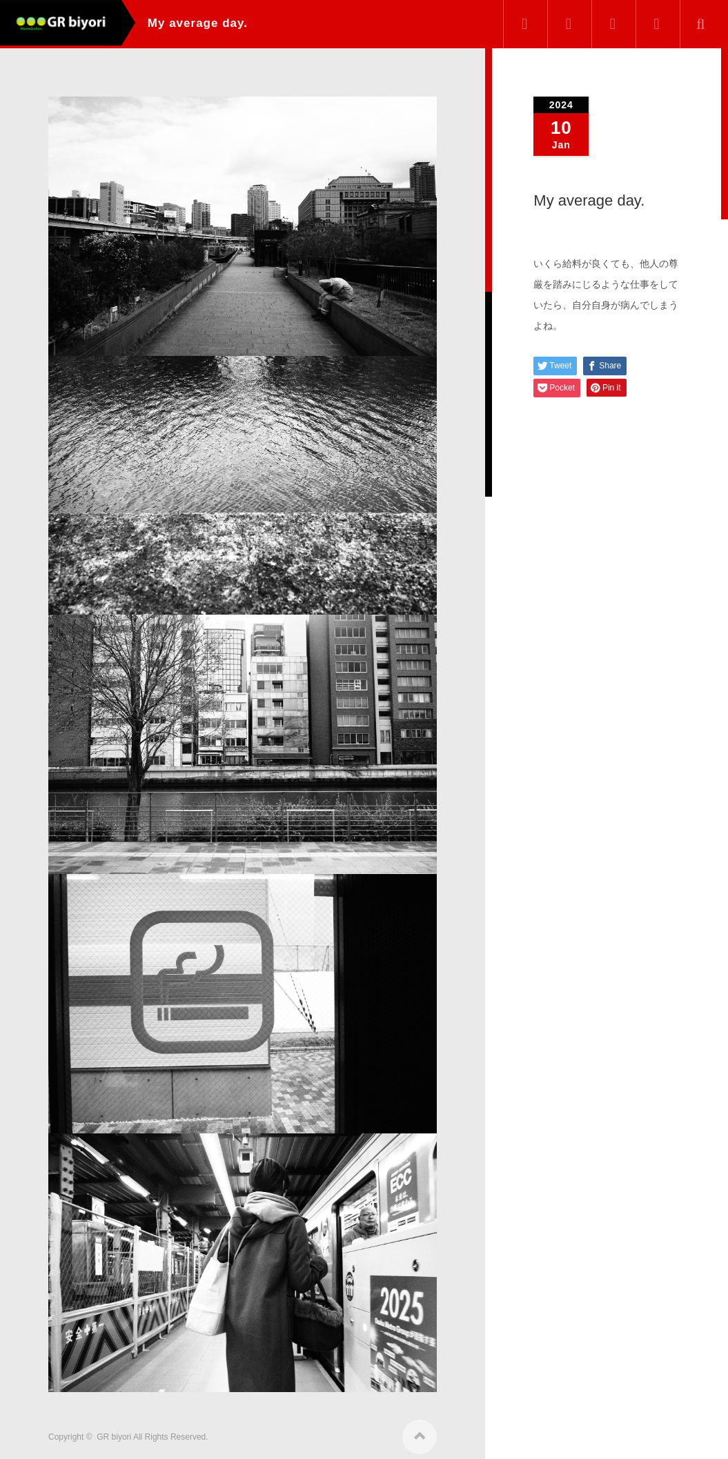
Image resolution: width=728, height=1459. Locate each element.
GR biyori (114, 1433)
